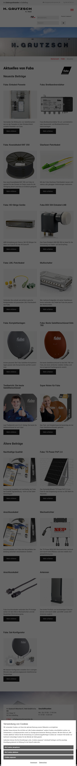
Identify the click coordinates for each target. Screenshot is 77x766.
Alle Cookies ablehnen (11, 752)
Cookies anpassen (10, 757)
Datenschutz (43, 762)
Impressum (33, 762)
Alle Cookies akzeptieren (12, 747)
